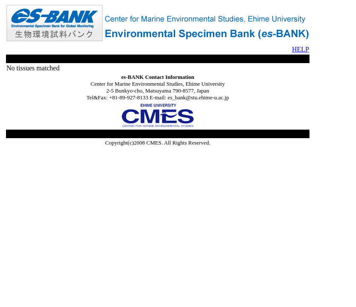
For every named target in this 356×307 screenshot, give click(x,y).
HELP (300, 49)
